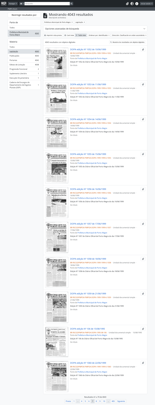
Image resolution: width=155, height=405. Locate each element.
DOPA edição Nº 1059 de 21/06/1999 (88, 293)
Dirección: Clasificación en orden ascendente (128, 35)
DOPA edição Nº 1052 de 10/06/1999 (88, 49)
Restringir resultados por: (24, 14)
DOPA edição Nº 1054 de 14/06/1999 (88, 119)
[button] (127, 3)
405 (113, 401)
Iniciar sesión (146, 4)
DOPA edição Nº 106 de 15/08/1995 (87, 328)
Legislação (24, 52)
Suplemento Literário (24, 74)
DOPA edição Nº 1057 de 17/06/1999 (88, 223)
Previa (68, 401)
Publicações (24, 56)
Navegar (12, 4)
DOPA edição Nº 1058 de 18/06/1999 (88, 259)
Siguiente (121, 401)
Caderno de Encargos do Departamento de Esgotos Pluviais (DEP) (24, 85)
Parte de (14, 22)
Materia (13, 41)
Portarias (24, 60)
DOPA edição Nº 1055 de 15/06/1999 (88, 154)
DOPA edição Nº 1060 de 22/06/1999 (88, 363)
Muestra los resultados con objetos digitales (127, 42)
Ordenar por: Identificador (98, 35)
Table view (81, 35)
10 (104, 401)
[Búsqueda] (47, 3)
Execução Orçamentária (24, 78)
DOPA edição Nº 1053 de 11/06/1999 (88, 84)
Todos (12, 27)
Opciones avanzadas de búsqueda (62, 28)
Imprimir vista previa (53, 35)
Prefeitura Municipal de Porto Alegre (24, 33)
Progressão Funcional (24, 69)
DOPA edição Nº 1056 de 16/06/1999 (88, 189)
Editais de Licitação (24, 65)
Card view (69, 35)
